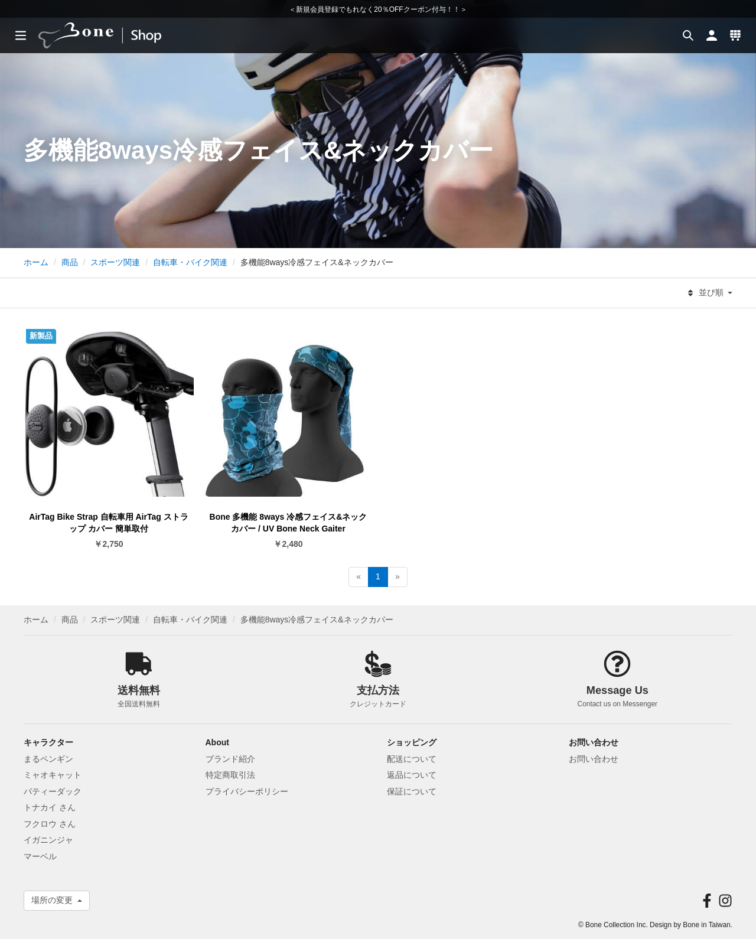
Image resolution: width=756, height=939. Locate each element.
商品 (69, 262)
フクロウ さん (50, 824)
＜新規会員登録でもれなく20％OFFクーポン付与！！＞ (378, 9)
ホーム (36, 262)
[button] (688, 35)
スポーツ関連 (115, 262)
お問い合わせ (593, 759)
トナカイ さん (50, 807)
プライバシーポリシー (247, 791)
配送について (411, 759)
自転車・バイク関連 (190, 262)
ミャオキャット (53, 775)
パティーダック (53, 791)
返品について (411, 775)
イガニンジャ (48, 840)
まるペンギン (48, 759)
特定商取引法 (230, 775)
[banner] (111, 35)
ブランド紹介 (230, 759)
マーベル (40, 856)
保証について (411, 791)
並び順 (709, 293)
